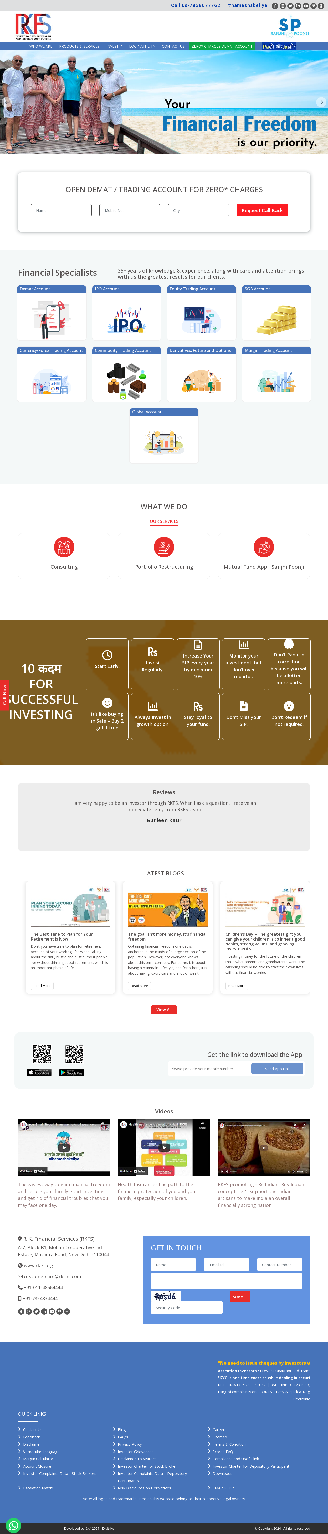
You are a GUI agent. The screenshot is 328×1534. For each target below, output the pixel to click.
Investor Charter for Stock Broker (147, 1466)
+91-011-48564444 (43, 1287)
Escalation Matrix (38, 1487)
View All (164, 1010)
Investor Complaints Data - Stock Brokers (59, 1473)
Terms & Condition (229, 1444)
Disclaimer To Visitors (137, 1458)
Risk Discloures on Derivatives (144, 1487)
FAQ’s (123, 1436)
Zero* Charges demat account (222, 46)
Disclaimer (32, 1444)
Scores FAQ (223, 1451)
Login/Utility (142, 46)
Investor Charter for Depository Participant (251, 1466)
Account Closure (37, 1466)
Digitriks (108, 1528)
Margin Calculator (38, 1458)
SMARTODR (223, 1487)
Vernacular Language (41, 1451)
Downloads (222, 1473)
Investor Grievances (136, 1451)
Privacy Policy (130, 1444)
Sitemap (220, 1436)
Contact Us (173, 46)
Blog (122, 1429)
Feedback (31, 1436)
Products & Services (79, 46)
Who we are (40, 46)
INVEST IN (115, 46)
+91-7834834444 (40, 1298)
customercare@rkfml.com (52, 1276)
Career (219, 1429)
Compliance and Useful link (236, 1458)
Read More (42, 985)
